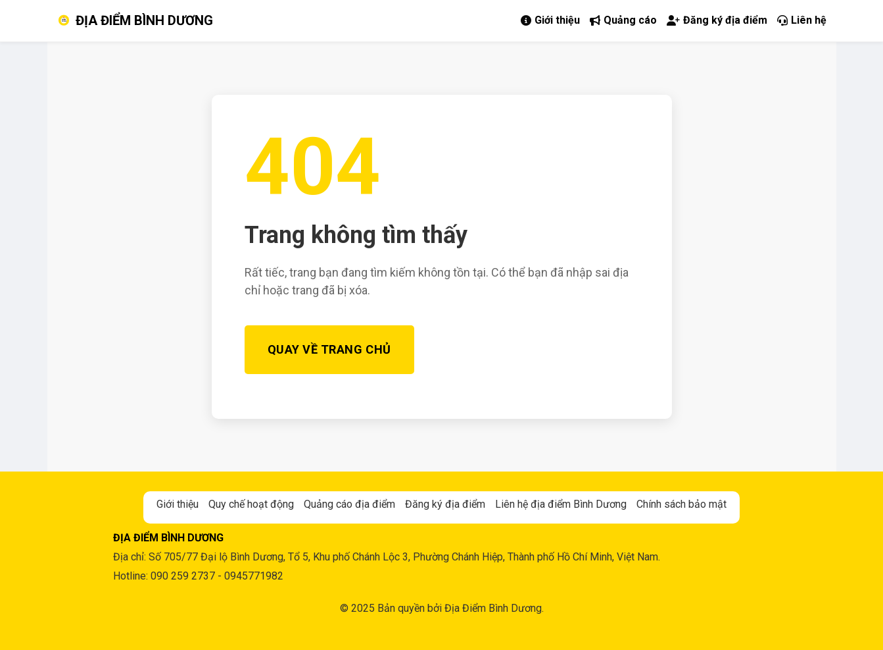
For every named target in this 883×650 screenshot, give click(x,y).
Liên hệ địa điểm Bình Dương (561, 504)
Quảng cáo (623, 20)
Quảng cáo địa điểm (349, 504)
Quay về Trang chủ (329, 349)
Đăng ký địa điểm (717, 20)
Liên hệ (801, 20)
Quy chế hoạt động (251, 504)
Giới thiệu (550, 20)
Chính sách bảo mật (681, 504)
